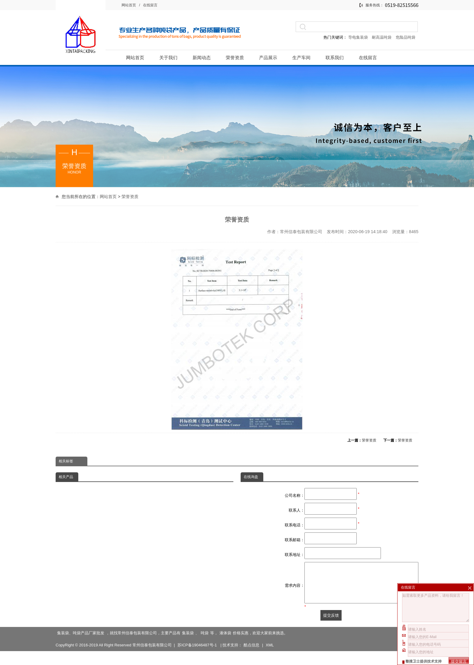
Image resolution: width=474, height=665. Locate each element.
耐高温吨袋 (382, 37)
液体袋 (225, 635)
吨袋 (205, 635)
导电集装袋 (358, 37)
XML (270, 647)
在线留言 (150, 5)
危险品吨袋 (405, 37)
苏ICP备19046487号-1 (197, 647)
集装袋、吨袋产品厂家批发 (80, 635)
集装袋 (188, 635)
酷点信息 (251, 647)
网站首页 (129, 5)
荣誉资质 (130, 196)
